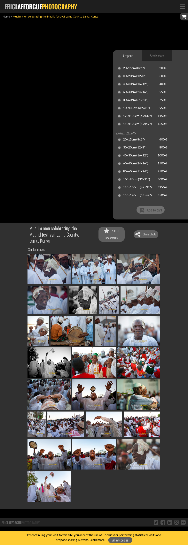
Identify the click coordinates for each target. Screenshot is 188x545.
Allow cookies (120, 540)
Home (6, 16)
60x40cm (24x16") (135, 92)
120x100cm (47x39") (137, 116)
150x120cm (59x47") (137, 123)
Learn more (97, 539)
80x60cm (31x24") (135, 100)
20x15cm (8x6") (134, 68)
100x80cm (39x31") (136, 108)
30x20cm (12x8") (134, 76)
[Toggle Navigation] (182, 6)
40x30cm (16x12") (135, 84)
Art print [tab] (128, 55)
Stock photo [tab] (157, 55)
